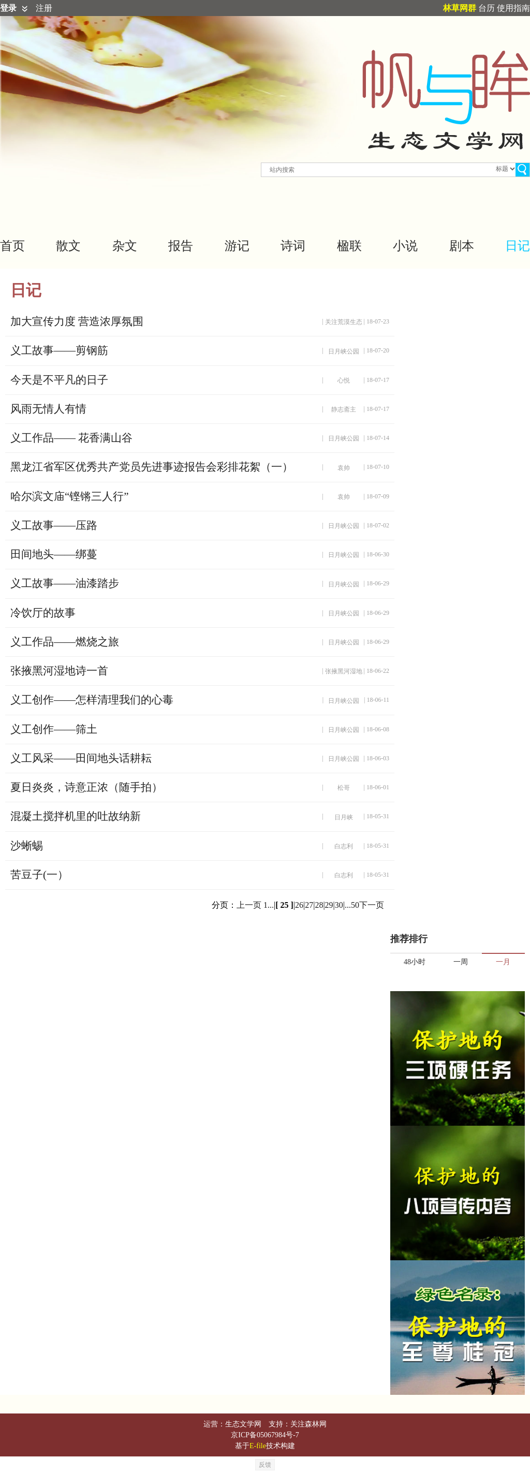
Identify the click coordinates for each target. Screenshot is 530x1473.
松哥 (343, 787)
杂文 (124, 246)
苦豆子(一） (39, 874)
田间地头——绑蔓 (53, 554)
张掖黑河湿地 (343, 671)
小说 (405, 246)
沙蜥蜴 (26, 845)
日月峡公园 (343, 351)
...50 (352, 905)
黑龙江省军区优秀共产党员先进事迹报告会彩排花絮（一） (151, 467)
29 (329, 905)
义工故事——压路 (53, 525)
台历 (486, 8)
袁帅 (343, 468)
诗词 (293, 246)
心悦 (343, 380)
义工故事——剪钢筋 (59, 350)
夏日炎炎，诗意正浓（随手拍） (86, 787)
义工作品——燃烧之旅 (64, 642)
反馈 (265, 1464)
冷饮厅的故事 (43, 613)
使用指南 (513, 8)
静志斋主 (343, 409)
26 (299, 905)
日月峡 (343, 817)
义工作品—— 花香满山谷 (71, 438)
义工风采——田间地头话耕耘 (81, 758)
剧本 (461, 246)
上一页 (249, 905)
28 (319, 905)
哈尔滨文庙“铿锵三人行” (69, 496)
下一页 (371, 905)
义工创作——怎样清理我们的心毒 (91, 700)
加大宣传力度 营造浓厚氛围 (76, 321)
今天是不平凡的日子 (59, 380)
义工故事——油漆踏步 (64, 583)
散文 (68, 246)
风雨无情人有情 (48, 409)
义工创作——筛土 (53, 729)
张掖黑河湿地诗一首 (59, 671)
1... (268, 905)
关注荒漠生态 (343, 322)
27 (309, 905)
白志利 (343, 846)
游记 (237, 246)
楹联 (349, 246)
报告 (180, 246)
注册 (44, 8)
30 (339, 905)
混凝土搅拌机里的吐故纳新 (75, 816)
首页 (12, 246)
